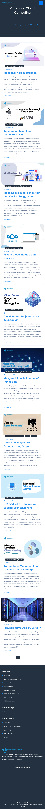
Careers (6, 737)
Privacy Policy (7, 730)
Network (20, 436)
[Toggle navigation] (41, 3)
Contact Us (7, 723)
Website (33, 436)
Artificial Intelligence (12, 186)
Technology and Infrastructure (12, 726)
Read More (7, 96)
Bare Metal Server (9, 686)
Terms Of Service (8, 733)
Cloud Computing (11, 66)
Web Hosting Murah (9, 701)
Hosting (20, 559)
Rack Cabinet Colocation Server (12, 679)
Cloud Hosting (8, 697)
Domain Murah (8, 675)
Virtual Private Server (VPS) (11, 694)
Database (21, 66)
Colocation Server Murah (10, 683)
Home (10, 25)
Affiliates (6, 712)
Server (20, 124)
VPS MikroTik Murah (9, 690)
